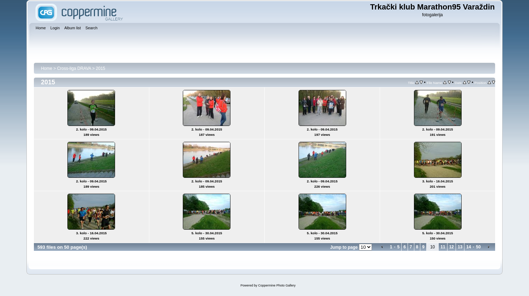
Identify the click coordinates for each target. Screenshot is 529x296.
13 (460, 246)
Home (46, 68)
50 (478, 246)
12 (451, 246)
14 (468, 246)
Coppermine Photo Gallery (276, 285)
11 (442, 246)
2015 (101, 68)
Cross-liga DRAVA (74, 68)
